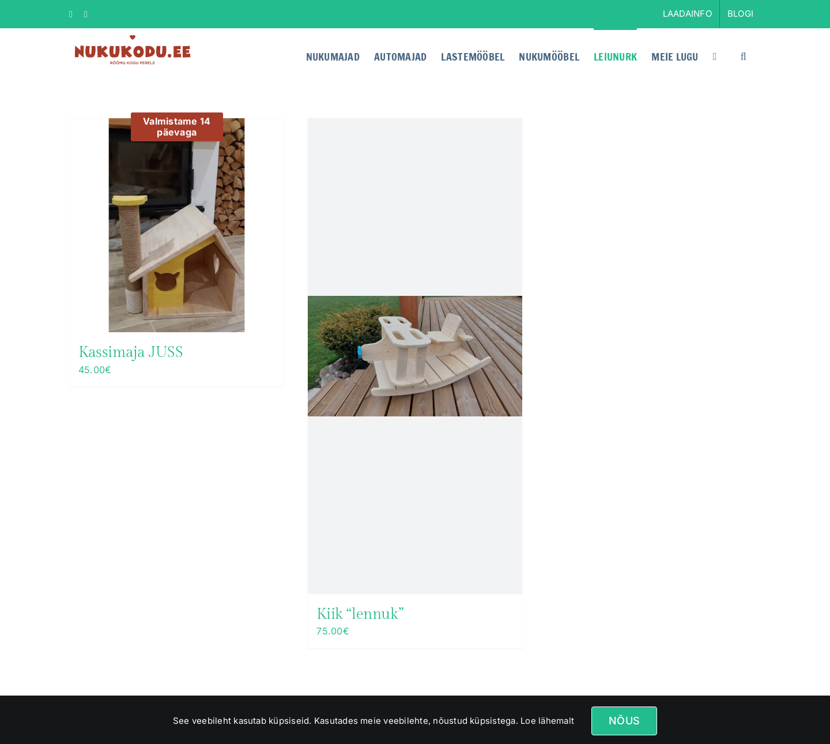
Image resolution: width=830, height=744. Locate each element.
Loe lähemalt (546, 720)
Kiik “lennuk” (359, 614)
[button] (743, 55)
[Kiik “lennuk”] (415, 356)
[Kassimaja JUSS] (177, 225)
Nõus (624, 721)
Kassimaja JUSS (130, 352)
